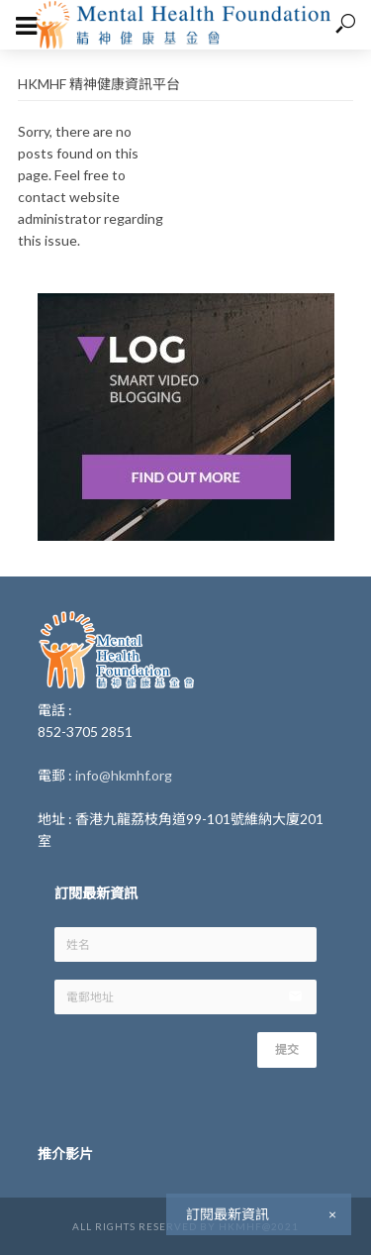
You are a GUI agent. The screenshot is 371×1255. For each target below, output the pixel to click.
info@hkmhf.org (123, 775)
